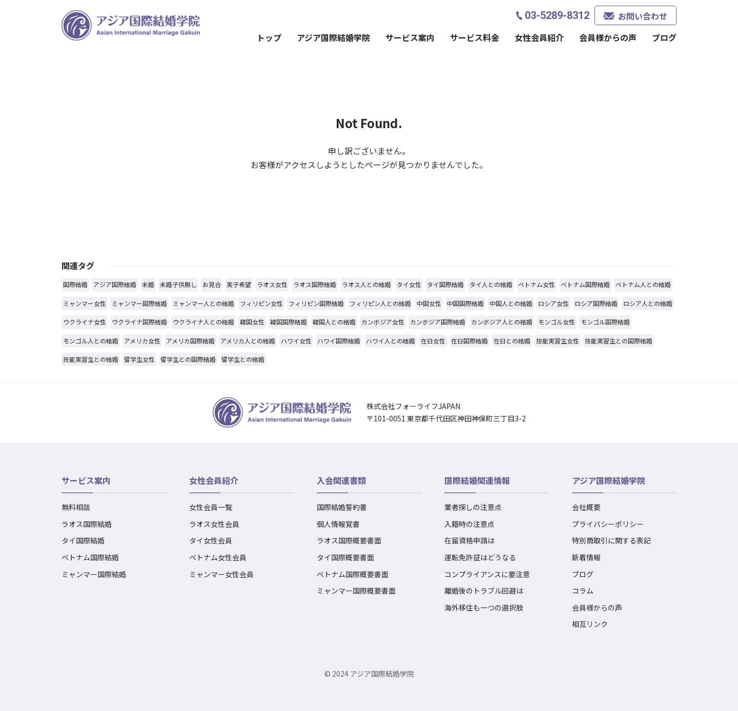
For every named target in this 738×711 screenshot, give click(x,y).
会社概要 (586, 507)
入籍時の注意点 (469, 524)
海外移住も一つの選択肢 (483, 607)
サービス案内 (410, 37)
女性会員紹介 (539, 37)
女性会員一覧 (210, 507)
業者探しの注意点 (473, 507)
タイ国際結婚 (83, 540)
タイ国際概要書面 (345, 557)
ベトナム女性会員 (218, 557)
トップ (269, 37)
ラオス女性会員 (214, 524)
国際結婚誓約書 (342, 507)
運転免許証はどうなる (480, 557)
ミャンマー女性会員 (221, 574)
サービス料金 (474, 37)
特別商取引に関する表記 (611, 540)
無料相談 (75, 507)
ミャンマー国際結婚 (93, 574)
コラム (582, 590)
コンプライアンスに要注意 (487, 574)
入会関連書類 (341, 480)
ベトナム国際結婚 (90, 557)
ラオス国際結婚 (86, 524)
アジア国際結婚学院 (333, 37)
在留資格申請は (469, 540)
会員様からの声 (608, 37)
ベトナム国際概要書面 (352, 574)
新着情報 (586, 557)
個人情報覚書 (338, 524)
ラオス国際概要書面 (349, 540)
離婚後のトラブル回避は (483, 590)
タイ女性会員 (210, 540)
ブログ (664, 37)
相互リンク (590, 624)
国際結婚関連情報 (477, 480)
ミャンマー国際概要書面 (356, 590)
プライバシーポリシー (608, 524)
